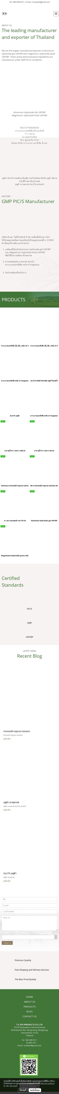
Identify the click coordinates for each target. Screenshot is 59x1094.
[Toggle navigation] (56, 13)
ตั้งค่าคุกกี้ (23, 1090)
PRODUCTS (30, 1006)
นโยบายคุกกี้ (13, 1086)
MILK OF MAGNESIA (29, 127)
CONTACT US (30, 1016)
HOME (29, 996)
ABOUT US (29, 1001)
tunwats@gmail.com (32, 1045)
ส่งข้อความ (7, 943)
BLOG (29, 1011)
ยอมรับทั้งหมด (35, 1090)
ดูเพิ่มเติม (7, 739)
